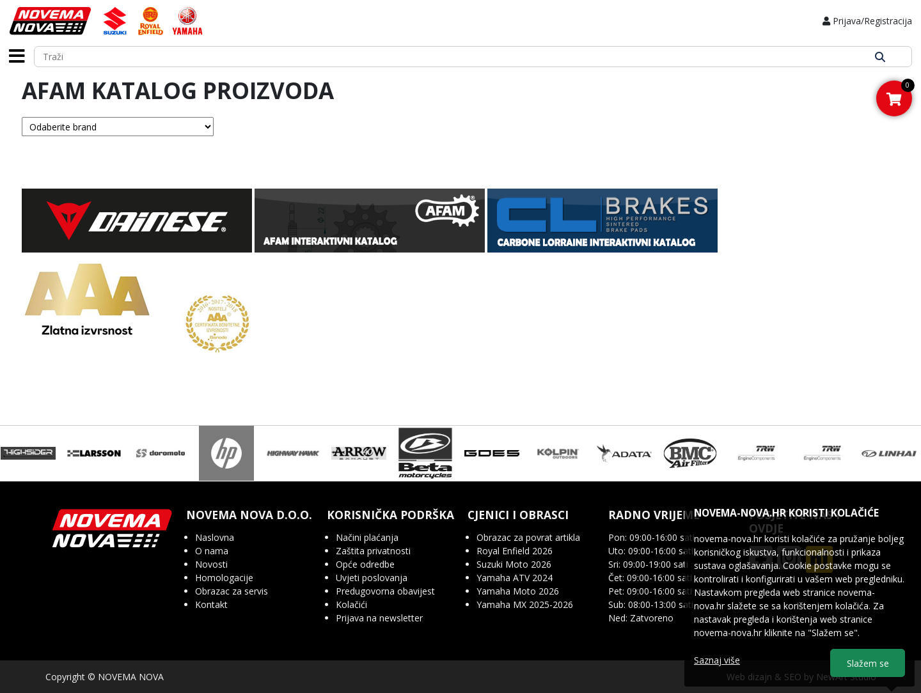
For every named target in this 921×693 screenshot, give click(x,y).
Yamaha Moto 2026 (517, 591)
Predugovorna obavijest (385, 591)
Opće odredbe (365, 564)
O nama (211, 551)
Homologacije (224, 578)
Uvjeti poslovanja (371, 578)
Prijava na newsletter (379, 618)
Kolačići (351, 604)
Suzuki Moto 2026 (513, 564)
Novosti (211, 564)
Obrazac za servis (231, 591)
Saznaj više (717, 660)
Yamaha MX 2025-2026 (524, 604)
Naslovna (214, 537)
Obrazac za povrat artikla (528, 537)
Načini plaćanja (367, 537)
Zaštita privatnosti (373, 551)
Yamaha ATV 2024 (514, 578)
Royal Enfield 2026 (514, 551)
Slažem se (868, 663)
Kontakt (211, 604)
